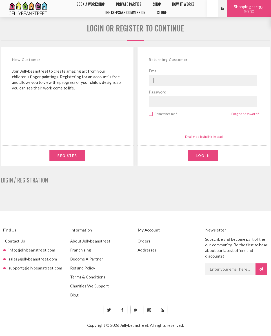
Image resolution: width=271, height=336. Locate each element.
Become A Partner (86, 258)
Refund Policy (82, 267)
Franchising (80, 249)
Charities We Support (89, 285)
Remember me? (165, 114)
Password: (158, 91)
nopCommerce (146, 331)
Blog (74, 294)
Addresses (147, 249)
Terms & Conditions (87, 276)
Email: (154, 70)
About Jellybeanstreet (90, 240)
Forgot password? (245, 114)
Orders (144, 240)
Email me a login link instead (204, 136)
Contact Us (15, 240)
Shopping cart (249, 9)
